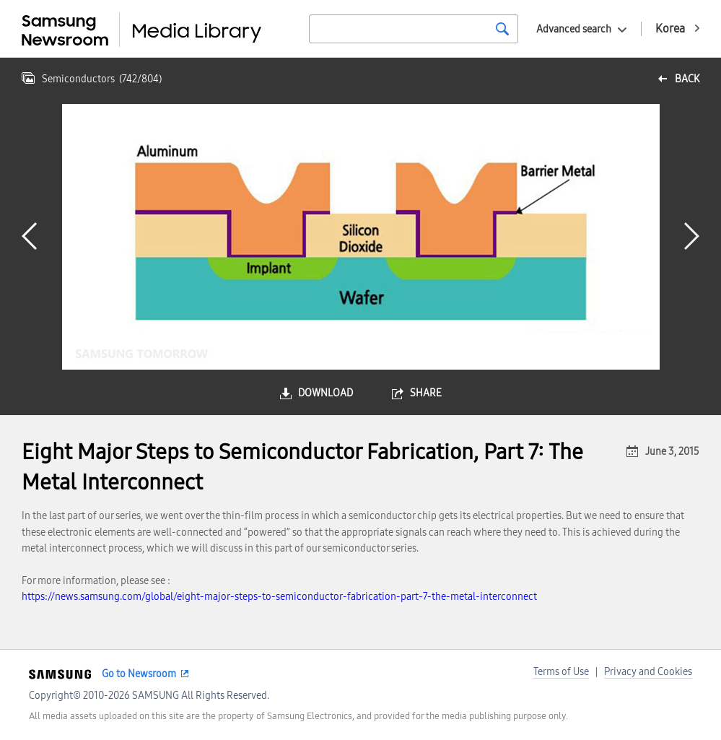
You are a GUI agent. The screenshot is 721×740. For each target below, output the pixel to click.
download (325, 393)
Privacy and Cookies (648, 672)
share (426, 393)
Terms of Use (561, 672)
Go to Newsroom (139, 674)
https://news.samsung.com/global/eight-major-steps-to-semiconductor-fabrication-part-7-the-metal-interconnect (279, 597)
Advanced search (573, 29)
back (687, 79)
